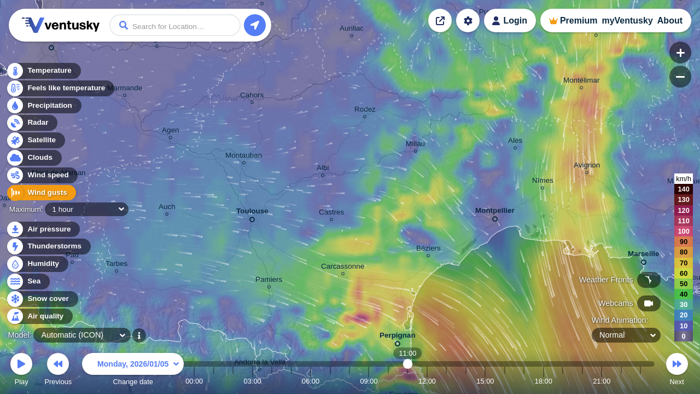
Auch (167, 208)
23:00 (640, 381)
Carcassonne (342, 268)
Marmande (124, 89)
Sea (27, 281)
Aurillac (352, 30)
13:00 (446, 381)
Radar (32, 123)
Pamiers (268, 281)
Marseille (644, 256)
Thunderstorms (48, 246)
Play (21, 371)
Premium (578, 20)
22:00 (621, 381)
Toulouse (252, 213)
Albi (323, 169)
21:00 (601, 381)
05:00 (291, 381)
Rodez (365, 111)
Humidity (37, 264)
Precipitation (43, 106)
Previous (58, 371)
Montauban (243, 157)
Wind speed (42, 175)
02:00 (233, 381)
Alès (515, 142)
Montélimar (581, 82)
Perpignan (398, 337)
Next (677, 371)
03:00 (252, 381)
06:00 (310, 381)
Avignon (587, 166)
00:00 (194, 381)
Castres (331, 213)
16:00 (505, 381)
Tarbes (116, 265)
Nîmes (542, 182)
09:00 (368, 381)
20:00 (582, 381)
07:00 (330, 381)
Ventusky (59, 25)
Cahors (252, 96)
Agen (170, 131)
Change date (133, 371)
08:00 (349, 381)
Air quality (39, 317)
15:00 (485, 381)
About (669, 20)
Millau (415, 145)
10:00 (388, 381)
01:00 (214, 381)
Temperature (43, 71)
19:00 (562, 381)
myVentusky (627, 20)
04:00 (272, 381)
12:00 (427, 381)
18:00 (543, 381)
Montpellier (495, 212)
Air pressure (43, 229)
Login (515, 20)
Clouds (33, 158)
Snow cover (42, 299)
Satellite (35, 140)
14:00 (466, 381)
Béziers (428, 250)
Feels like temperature (60, 88)
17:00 (524, 381)
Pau (72, 256)
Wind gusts (41, 193)
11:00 (408, 381)
